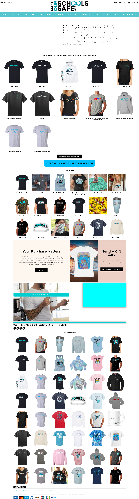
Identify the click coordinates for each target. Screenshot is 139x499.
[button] (12, 2)
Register (122, 3)
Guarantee (41, 490)
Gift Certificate (18, 490)
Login (115, 3)
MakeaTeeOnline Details (30, 490)
